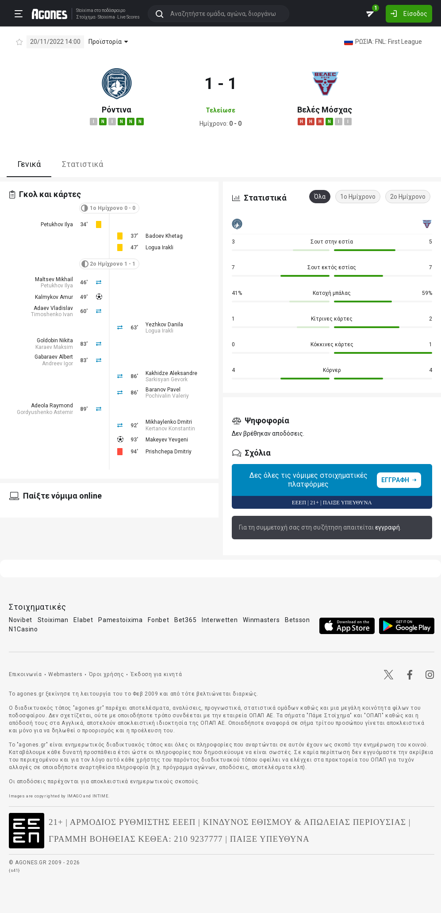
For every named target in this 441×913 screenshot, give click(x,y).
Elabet (83, 619)
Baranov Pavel (163, 390)
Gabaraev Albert (54, 357)
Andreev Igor (57, 363)
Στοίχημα (85, 17)
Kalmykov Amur (54, 297)
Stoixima (84, 10)
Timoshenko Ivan (52, 314)
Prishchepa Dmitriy (169, 452)
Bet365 (185, 619)
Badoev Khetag (164, 236)
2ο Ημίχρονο (408, 196)
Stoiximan (53, 619)
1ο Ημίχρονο (358, 196)
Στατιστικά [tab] (82, 164)
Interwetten (220, 619)
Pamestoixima (120, 619)
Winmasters (261, 619)
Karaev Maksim (54, 347)
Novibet (20, 619)
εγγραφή (387, 527)
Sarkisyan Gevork (167, 379)
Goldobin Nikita (55, 340)
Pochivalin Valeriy (167, 396)
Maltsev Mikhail (54, 279)
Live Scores (128, 17)
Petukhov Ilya (57, 224)
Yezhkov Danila (164, 324)
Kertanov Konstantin (170, 429)
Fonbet (158, 619)
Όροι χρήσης (106, 674)
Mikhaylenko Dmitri (169, 422)
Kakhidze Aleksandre (171, 373)
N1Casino (23, 629)
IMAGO (74, 795)
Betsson (297, 619)
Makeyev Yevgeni (167, 440)
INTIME (100, 795)
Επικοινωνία (25, 674)
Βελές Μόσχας (324, 109)
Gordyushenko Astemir (45, 412)
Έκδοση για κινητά (156, 674)
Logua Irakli (159, 247)
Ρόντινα (116, 109)
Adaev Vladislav (53, 308)
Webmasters (65, 674)
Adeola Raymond (52, 405)
